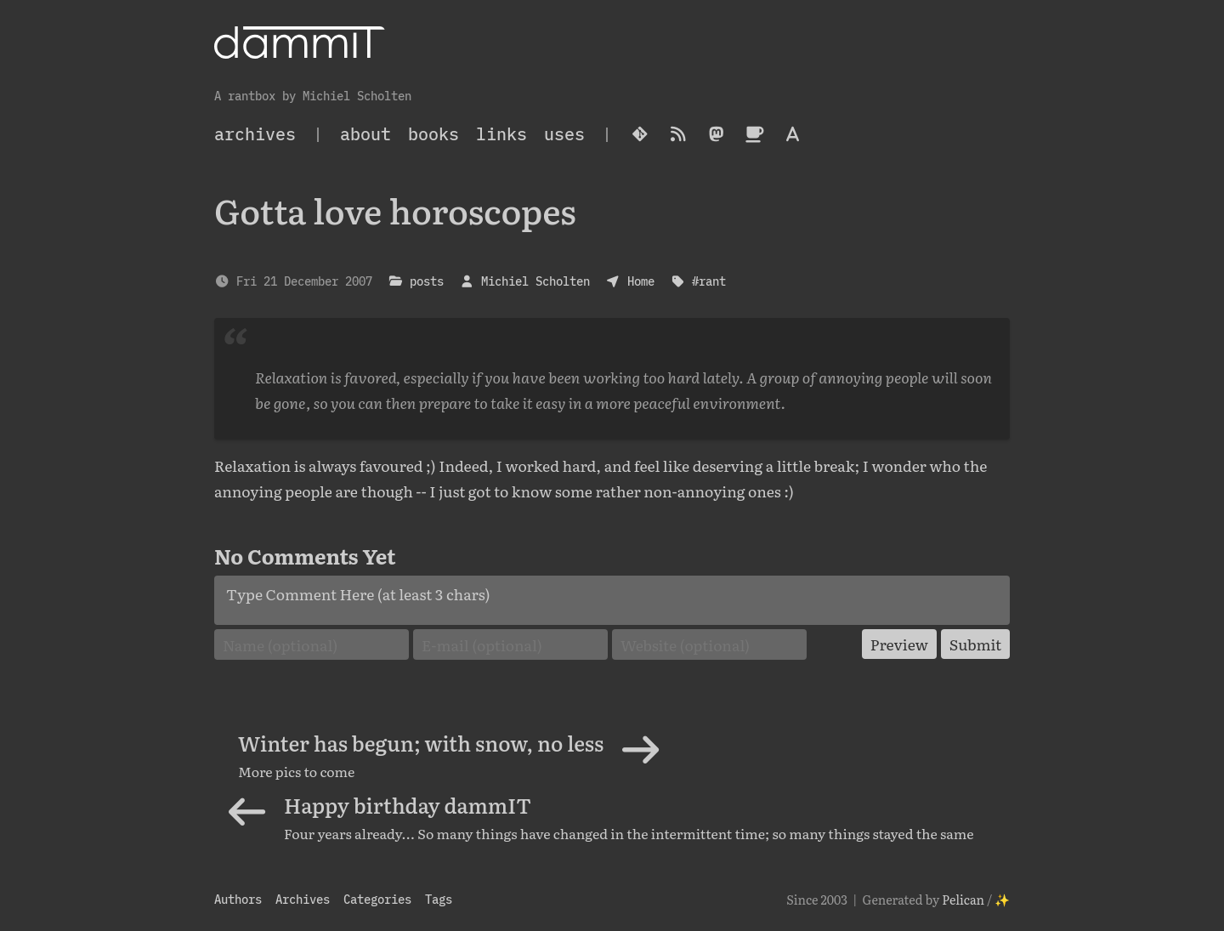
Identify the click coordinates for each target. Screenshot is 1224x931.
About (365, 133)
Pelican (963, 899)
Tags (438, 899)
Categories (377, 899)
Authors (238, 899)
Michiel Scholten (535, 281)
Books (433, 133)
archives (255, 133)
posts (427, 281)
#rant (709, 281)
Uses (564, 133)
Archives (302, 899)
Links (501, 133)
